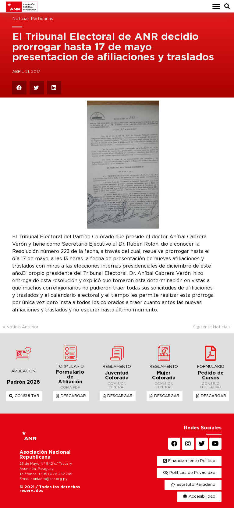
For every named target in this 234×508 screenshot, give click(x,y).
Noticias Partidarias (32, 19)
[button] (216, 6)
